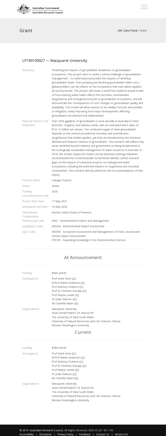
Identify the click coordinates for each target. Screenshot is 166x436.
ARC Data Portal (127, 30)
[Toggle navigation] (144, 7)
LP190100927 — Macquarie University (54, 60)
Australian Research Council (46, 430)
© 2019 (24, 430)
